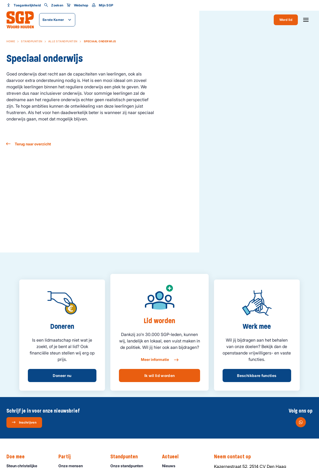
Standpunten (31, 41)
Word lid (285, 20)
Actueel (173, 457)
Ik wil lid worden (159, 375)
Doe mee (18, 457)
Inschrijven (24, 422)
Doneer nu (62, 375)
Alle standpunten (62, 41)
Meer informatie (159, 360)
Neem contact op (235, 457)
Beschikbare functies (256, 375)
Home (10, 41)
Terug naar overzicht (28, 143)
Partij (67, 457)
